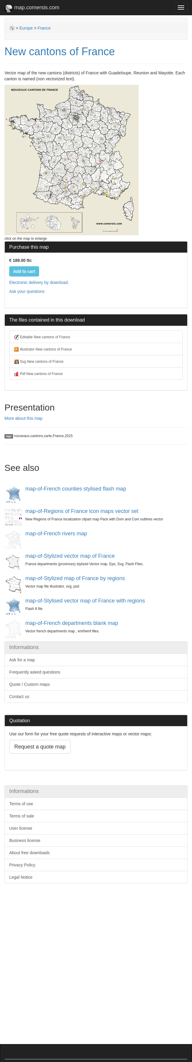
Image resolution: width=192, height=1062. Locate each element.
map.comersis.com (31, 8)
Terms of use (21, 803)
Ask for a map (22, 659)
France (44, 28)
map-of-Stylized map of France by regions (75, 578)
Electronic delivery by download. (39, 282)
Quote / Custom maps (29, 684)
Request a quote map (40, 747)
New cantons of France (59, 51)
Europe (26, 28)
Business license (24, 840)
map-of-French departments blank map (71, 623)
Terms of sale (21, 816)
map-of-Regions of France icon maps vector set (81, 511)
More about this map (23, 418)
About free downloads (29, 852)
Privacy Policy (22, 865)
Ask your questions (26, 291)
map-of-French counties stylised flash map (75, 489)
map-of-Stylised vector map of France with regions (85, 601)
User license (20, 828)
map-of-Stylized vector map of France (70, 556)
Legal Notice (20, 877)
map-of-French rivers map (56, 534)
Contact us (19, 696)
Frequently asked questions (34, 672)
